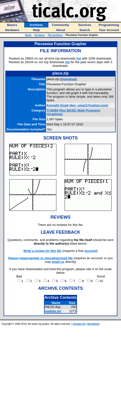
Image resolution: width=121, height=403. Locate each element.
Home (28, 35)
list (78, 58)
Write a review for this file (42, 251)
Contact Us (79, 324)
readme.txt (53, 311)
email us (58, 262)
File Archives (55, 35)
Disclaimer (93, 324)
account (90, 251)
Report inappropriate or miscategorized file (40, 258)
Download (68, 79)
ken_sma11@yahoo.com (88, 105)
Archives (39, 35)
